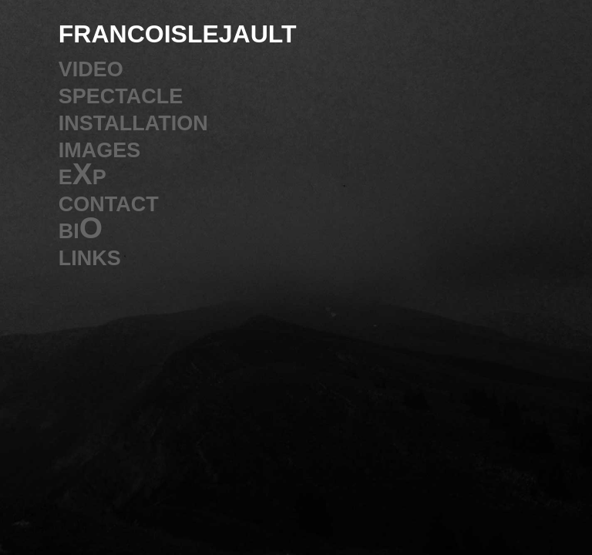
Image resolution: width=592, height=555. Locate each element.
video (91, 65)
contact (109, 200)
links (90, 254)
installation (133, 119)
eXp (82, 173)
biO (81, 227)
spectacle (121, 92)
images (100, 146)
